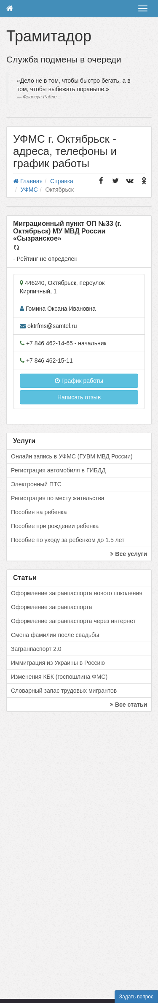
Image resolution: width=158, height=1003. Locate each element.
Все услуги (128, 553)
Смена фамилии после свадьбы (55, 635)
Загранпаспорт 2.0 (36, 648)
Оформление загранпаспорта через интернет (73, 621)
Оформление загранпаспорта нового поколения (76, 593)
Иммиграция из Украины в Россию (58, 662)
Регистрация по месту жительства (57, 498)
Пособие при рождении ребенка (55, 526)
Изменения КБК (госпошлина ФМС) (59, 676)
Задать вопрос (136, 997)
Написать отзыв (79, 397)
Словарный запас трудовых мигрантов (64, 690)
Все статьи (128, 704)
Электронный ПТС (36, 484)
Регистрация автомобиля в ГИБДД (58, 470)
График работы (79, 380)
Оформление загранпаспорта (51, 607)
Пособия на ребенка (39, 512)
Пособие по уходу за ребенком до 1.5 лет (68, 540)
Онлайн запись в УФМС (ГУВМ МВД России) (72, 456)
